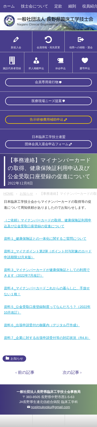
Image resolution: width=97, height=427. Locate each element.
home (48, 421)
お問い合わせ (16, 421)
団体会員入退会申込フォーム (47, 144)
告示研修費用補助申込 (46, 119)
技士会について (34, 6)
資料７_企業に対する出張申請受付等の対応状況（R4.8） (47, 338)
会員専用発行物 (46, 82)
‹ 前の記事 (25, 372)
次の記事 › (72, 372)
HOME (8, 194)
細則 (72, 6)
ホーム (9, 6)
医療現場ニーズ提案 (47, 101)
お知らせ (26, 194)
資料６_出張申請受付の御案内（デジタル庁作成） (42, 325)
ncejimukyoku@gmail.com (50, 407)
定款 (58, 6)
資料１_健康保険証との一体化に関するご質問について (45, 238)
